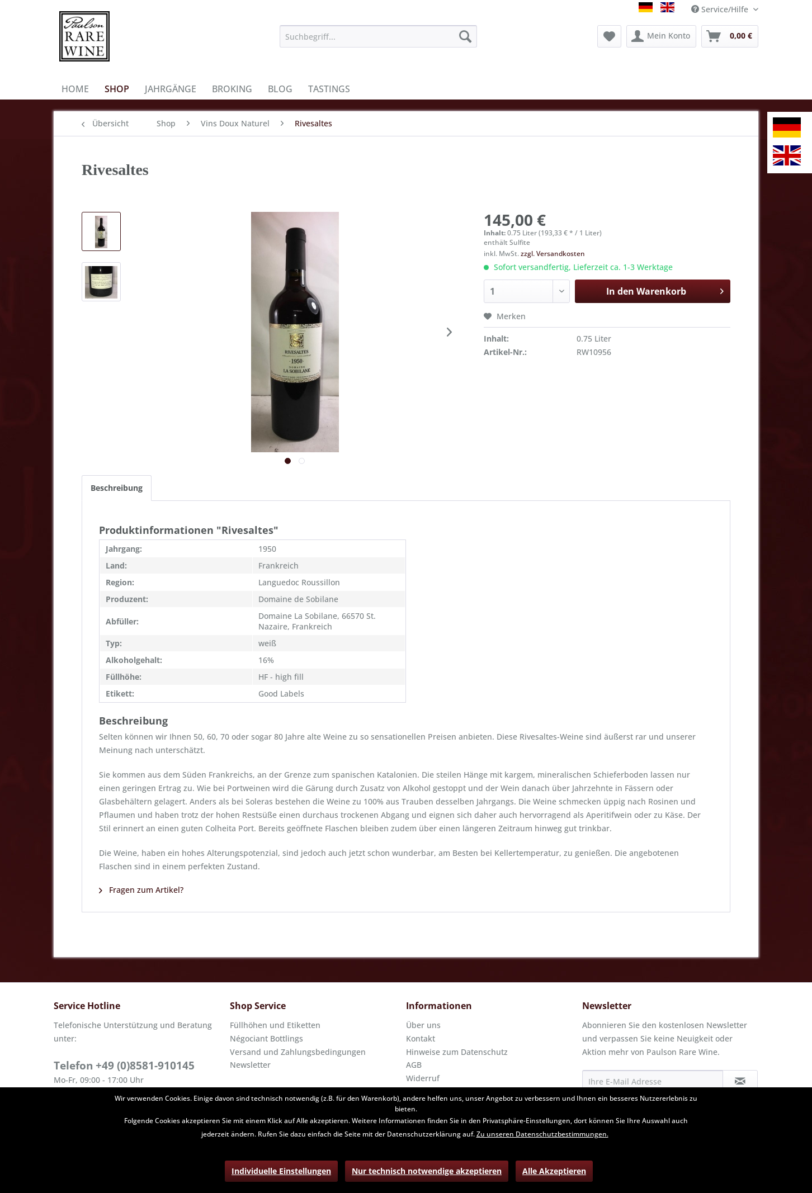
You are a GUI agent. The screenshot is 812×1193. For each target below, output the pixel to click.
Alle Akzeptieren (554, 1171)
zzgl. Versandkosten (553, 253)
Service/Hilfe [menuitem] (720, 9)
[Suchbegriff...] (378, 36)
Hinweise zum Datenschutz (457, 1052)
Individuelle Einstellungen (281, 1171)
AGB (414, 1064)
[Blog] (280, 89)
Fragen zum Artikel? (141, 889)
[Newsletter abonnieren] (740, 1081)
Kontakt (420, 1038)
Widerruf (423, 1078)
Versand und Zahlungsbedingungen (298, 1052)
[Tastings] (329, 89)
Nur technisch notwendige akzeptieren (427, 1171)
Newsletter (250, 1064)
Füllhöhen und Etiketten (275, 1025)
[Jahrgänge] (170, 89)
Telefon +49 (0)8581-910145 (124, 1065)
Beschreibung (117, 487)
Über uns (423, 1025)
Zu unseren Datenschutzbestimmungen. (542, 1134)
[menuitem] (378, 36)
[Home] (75, 89)
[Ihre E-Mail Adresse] (652, 1081)
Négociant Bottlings (266, 1038)
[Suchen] (465, 36)
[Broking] (232, 89)
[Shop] (117, 89)
